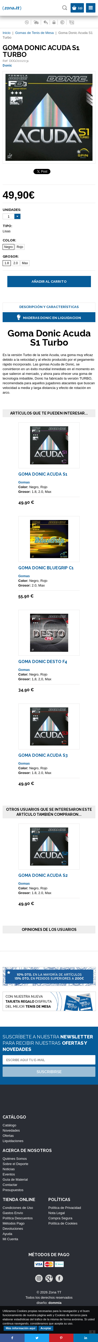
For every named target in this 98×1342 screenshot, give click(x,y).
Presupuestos (13, 1190)
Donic (7, 65)
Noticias (9, 1169)
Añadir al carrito (49, 281)
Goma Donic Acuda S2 (43, 875)
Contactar (10, 1185)
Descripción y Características (49, 307)
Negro (8, 247)
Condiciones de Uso (18, 1208)
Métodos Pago (14, 1223)
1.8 (6, 263)
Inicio (6, 33)
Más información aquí (20, 1328)
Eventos (9, 1174)
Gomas (24, 482)
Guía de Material (15, 1179)
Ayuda (7, 1234)
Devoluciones (13, 1229)
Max (25, 263)
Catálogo (9, 1125)
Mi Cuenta (10, 1239)
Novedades (11, 1130)
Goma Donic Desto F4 (42, 661)
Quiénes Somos (15, 1159)
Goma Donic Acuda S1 (42, 474)
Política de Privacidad (64, 1208)
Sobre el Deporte (15, 1164)
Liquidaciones (13, 1141)
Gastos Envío (13, 1213)
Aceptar (46, 1328)
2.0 (15, 263)
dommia (54, 1303)
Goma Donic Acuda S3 (43, 755)
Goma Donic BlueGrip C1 (46, 567)
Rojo (20, 247)
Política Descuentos (18, 1218)
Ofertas (8, 1136)
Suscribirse (49, 1071)
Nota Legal (56, 1213)
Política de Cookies (62, 1223)
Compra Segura (60, 1218)
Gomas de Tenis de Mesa (34, 33)
